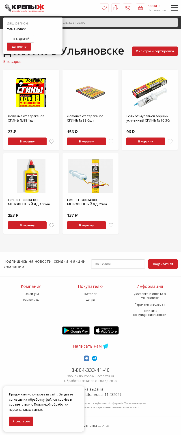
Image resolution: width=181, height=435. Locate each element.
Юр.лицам (31, 294)
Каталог (90, 294)
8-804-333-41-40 (90, 369)
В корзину (27, 141)
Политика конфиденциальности (149, 312)
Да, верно (18, 46)
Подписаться (163, 264)
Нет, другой (20, 39)
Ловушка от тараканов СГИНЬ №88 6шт (85, 118)
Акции (90, 300)
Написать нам (87, 346)
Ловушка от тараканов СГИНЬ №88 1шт (26, 118)
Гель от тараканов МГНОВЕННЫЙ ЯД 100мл (29, 201)
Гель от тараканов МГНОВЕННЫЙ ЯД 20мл (87, 201)
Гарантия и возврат (150, 304)
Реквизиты (31, 300)
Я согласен (21, 421)
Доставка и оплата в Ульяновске (150, 296)
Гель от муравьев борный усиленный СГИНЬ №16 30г (148, 118)
